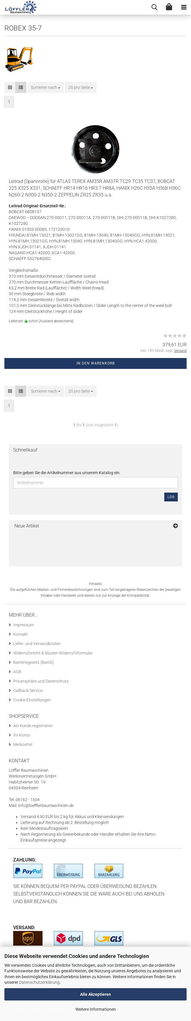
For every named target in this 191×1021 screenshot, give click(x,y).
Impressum (23, 625)
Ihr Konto (21, 735)
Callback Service (28, 690)
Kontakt (20, 634)
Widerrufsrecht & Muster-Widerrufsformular (53, 653)
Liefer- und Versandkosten (37, 643)
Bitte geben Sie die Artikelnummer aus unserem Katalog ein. (67, 472)
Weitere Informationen (95, 1009)
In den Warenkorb (96, 363)
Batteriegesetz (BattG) (33, 662)
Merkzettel (22, 744)
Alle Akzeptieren (95, 994)
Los (171, 497)
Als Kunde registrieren (33, 725)
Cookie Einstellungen (32, 700)
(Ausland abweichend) (56, 321)
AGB (17, 671)
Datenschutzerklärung (39, 982)
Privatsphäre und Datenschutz (41, 681)
